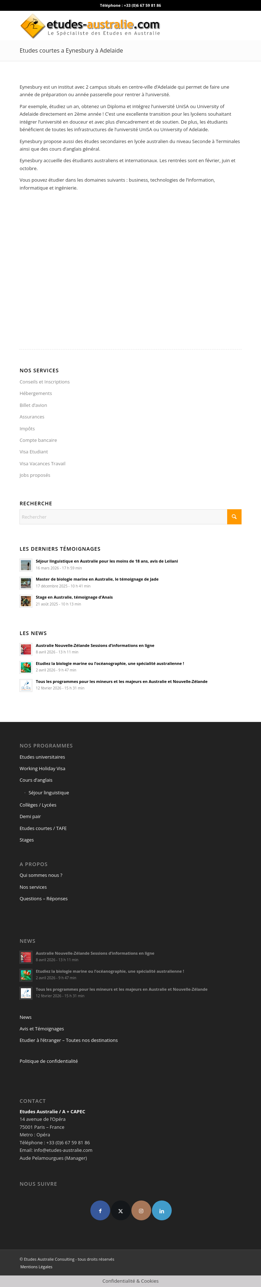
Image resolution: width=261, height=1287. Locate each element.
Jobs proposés (34, 475)
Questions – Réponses (43, 898)
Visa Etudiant (33, 451)
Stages (26, 839)
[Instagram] (141, 1210)
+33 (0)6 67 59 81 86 (142, 5)
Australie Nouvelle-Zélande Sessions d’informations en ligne (95, 645)
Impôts (27, 428)
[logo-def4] (108, 25)
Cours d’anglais (35, 780)
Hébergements (35, 393)
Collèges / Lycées (37, 805)
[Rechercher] (130, 516)
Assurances (31, 416)
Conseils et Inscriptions (44, 381)
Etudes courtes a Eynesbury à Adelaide (71, 50)
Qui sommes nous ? (40, 875)
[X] (121, 1210)
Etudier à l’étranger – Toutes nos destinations (68, 1040)
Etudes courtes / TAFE (43, 828)
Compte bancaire (38, 440)
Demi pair (30, 816)
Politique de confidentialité (48, 1061)
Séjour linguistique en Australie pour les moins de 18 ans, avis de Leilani (107, 561)
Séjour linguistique (48, 792)
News (25, 1017)
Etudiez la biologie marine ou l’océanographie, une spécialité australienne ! (110, 663)
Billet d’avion (33, 405)
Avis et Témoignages (41, 1028)
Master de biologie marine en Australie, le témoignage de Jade (97, 579)
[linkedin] (162, 1210)
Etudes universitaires (42, 757)
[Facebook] (100, 1210)
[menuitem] (34, 1267)
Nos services (33, 887)
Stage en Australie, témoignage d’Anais (74, 597)
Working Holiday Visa (42, 768)
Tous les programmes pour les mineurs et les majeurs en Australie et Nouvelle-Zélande (121, 681)
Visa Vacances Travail (42, 463)
